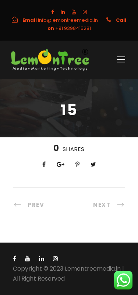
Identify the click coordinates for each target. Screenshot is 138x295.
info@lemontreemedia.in (68, 20)
